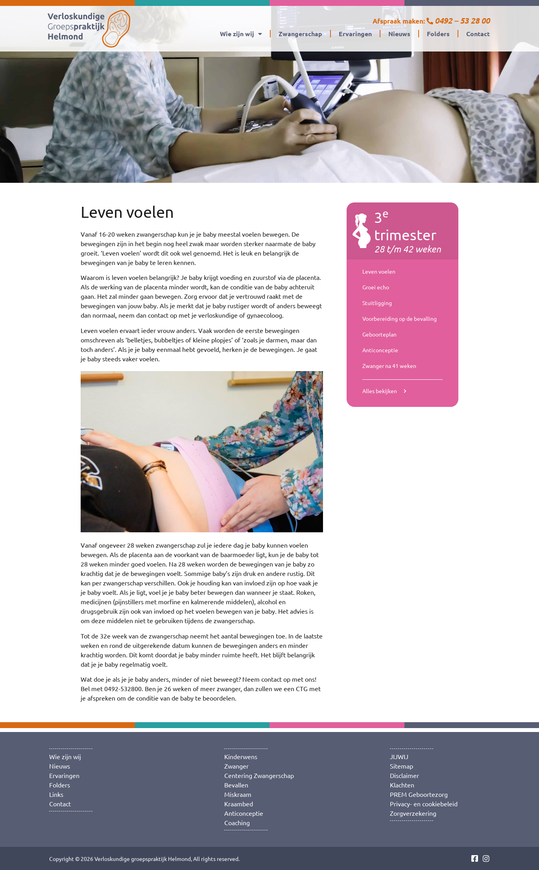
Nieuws (399, 33)
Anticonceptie (380, 349)
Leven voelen (378, 271)
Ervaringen (355, 33)
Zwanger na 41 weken (389, 365)
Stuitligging (377, 302)
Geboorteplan (379, 334)
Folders (438, 33)
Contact (478, 33)
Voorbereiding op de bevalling (399, 318)
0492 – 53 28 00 (462, 20)
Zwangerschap (300, 33)
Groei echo (375, 287)
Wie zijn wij (241, 34)
